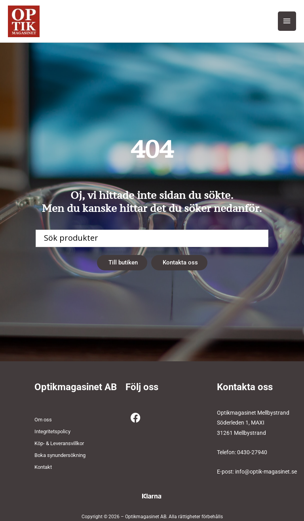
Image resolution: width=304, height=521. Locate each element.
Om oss (43, 420)
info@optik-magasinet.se (266, 471)
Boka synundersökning (60, 455)
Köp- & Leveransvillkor (59, 443)
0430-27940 (252, 452)
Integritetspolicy (52, 431)
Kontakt (43, 467)
